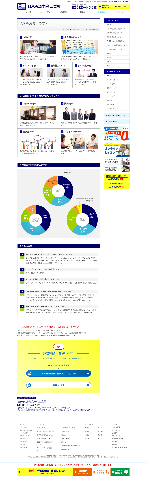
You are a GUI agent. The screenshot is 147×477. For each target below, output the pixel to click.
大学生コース (65, 442)
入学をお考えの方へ (114, 71)
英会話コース (41, 428)
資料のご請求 (58, 385)
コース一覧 (26, 12)
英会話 (109, 25)
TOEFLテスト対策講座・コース (117, 45)
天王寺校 (100, 431)
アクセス (120, 12)
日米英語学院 (66, 29)
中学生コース (65, 435)
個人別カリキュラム (73, 37)
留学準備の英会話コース (114, 33)
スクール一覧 (89, 424)
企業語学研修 (65, 449)
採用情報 (114, 444)
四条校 (100, 435)
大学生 (109, 65)
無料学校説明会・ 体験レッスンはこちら (58, 374)
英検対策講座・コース (114, 37)
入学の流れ (28, 37)
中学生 (109, 57)
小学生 (109, 53)
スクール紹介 (45, 12)
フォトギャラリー (72, 132)
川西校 (100, 438)
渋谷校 (87, 431)
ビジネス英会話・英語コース (116, 29)
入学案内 (101, 12)
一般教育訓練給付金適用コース (70, 446)
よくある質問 (116, 427)
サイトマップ (116, 430)
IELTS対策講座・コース (114, 49)
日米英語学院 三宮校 (44, 6)
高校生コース (65, 438)
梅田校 (100, 428)
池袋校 (87, 435)
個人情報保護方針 (117, 439)
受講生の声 (28, 132)
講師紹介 (64, 12)
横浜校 (87, 438)
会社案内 (114, 433)
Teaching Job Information (119, 447)
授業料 (82, 12)
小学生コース (65, 431)
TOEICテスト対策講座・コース (117, 41)
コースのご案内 (112, 20)
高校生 (109, 61)
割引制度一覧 (84, 65)
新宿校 (87, 428)
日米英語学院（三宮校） (78, 29)
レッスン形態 (29, 65)
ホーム (22, 424)
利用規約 (114, 441)
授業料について (58, 65)
